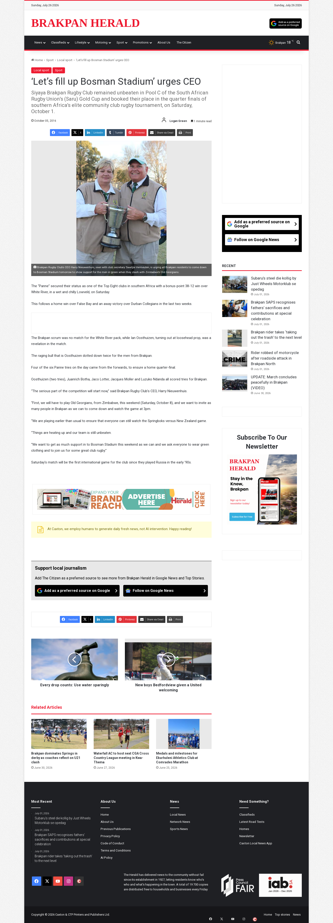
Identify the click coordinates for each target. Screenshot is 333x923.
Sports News (179, 829)
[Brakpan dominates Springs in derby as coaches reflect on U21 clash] (59, 734)
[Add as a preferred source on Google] (285, 23)
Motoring (101, 42)
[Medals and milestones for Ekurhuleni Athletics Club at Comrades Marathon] (184, 734)
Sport (120, 42)
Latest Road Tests (251, 822)
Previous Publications (116, 829)
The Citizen (184, 42)
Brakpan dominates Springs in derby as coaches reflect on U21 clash (55, 758)
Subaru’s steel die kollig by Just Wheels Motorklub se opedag (273, 284)
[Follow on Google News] (165, 591)
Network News (180, 822)
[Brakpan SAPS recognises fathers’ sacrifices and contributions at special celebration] (234, 308)
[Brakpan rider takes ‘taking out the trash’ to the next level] (234, 338)
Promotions (140, 42)
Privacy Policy (110, 836)
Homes (244, 829)
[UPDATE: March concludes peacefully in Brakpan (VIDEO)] (234, 383)
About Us (163, 42)
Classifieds (58, 42)
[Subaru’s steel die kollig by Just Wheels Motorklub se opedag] (234, 284)
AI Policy (106, 857)
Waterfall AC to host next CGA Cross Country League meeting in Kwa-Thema (121, 758)
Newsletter (246, 836)
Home (37, 60)
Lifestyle (80, 42)
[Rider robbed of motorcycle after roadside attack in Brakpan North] (234, 359)
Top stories (282, 914)
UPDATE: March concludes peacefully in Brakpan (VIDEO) (274, 382)
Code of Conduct (112, 843)
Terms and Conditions (116, 850)
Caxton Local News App (255, 843)
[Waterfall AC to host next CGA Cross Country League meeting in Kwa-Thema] (121, 734)
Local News (178, 814)
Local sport (64, 60)
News (38, 42)
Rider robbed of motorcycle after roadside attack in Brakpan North (275, 358)
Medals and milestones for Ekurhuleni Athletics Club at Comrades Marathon (177, 758)
